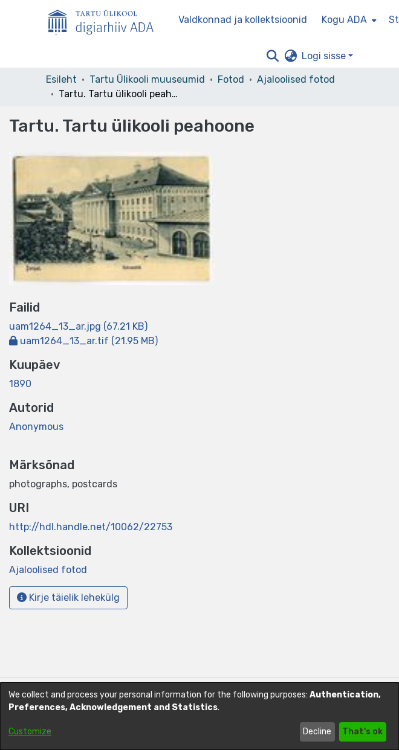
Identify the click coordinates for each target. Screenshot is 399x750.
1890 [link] (20, 383)
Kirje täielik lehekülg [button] (68, 597)
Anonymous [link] (36, 426)
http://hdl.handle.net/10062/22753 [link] (90, 527)
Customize (29, 731)
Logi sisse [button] (325, 56)
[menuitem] (348, 20)
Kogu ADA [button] (344, 19)
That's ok (362, 731)
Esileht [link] (61, 79)
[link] (78, 326)
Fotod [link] (231, 79)
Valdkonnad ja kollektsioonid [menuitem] (242, 19)
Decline (317, 731)
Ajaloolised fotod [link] (296, 79)
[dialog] (199, 716)
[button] (272, 56)
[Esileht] (105, 20)
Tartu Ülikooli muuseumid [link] (147, 79)
